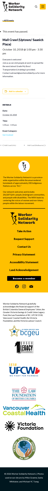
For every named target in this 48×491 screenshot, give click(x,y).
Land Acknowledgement (24, 269)
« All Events (8, 20)
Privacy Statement (24, 254)
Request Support (24, 238)
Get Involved (8, 135)
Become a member (24, 278)
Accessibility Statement (24, 262)
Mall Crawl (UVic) (10, 145)
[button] (43, 6)
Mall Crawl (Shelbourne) (35, 145)
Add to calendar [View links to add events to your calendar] (16, 91)
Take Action (24, 231)
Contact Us (24, 246)
